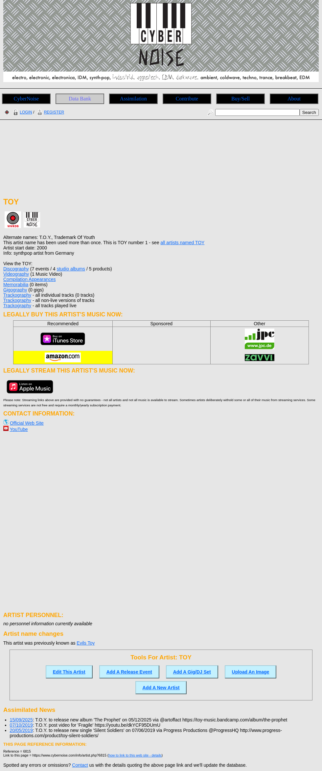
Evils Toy (86, 643)
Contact (80, 765)
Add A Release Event (129, 672)
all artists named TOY (182, 242)
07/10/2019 (21, 725)
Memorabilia (15, 284)
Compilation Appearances (29, 279)
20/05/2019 (21, 730)
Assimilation (133, 98)
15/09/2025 (21, 719)
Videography (16, 274)
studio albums (71, 268)
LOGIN (22, 112)
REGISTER (49, 112)
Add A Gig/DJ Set (192, 672)
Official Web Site (27, 423)
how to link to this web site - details (135, 755)
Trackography (17, 295)
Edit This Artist (69, 672)
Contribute (187, 98)
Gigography (15, 289)
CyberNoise (26, 98)
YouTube (19, 429)
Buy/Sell (240, 98)
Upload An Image (250, 672)
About (294, 98)
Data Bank (80, 98)
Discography (16, 268)
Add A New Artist (161, 687)
